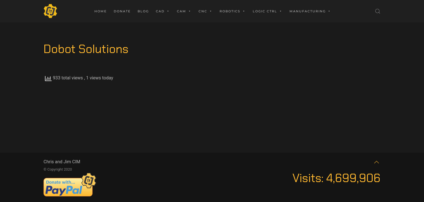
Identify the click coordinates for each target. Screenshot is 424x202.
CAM (184, 11)
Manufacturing (310, 11)
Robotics (233, 11)
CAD (163, 11)
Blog (143, 11)
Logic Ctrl (267, 11)
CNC (206, 11)
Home (100, 11)
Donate (122, 11)
